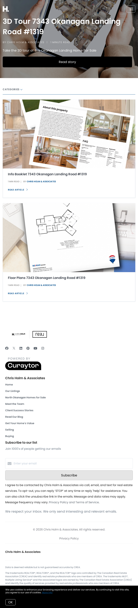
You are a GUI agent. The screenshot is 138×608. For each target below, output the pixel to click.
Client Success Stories (19, 410)
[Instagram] (42, 348)
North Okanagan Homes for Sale (25, 397)
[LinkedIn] (20, 348)
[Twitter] (14, 348)
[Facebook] (6, 348)
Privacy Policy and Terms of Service (74, 502)
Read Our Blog (14, 417)
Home (9, 384)
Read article (17, 189)
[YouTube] (35, 348)
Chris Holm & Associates (41, 181)
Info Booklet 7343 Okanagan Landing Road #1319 (47, 174)
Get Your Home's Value (19, 423)
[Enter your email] (73, 463)
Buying (9, 436)
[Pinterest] (27, 348)
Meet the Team (14, 404)
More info (47, 592)
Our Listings (12, 391)
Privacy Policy (69, 538)
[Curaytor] (23, 369)
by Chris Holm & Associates (23, 42)
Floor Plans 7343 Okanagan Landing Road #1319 (46, 278)
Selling (9, 429)
